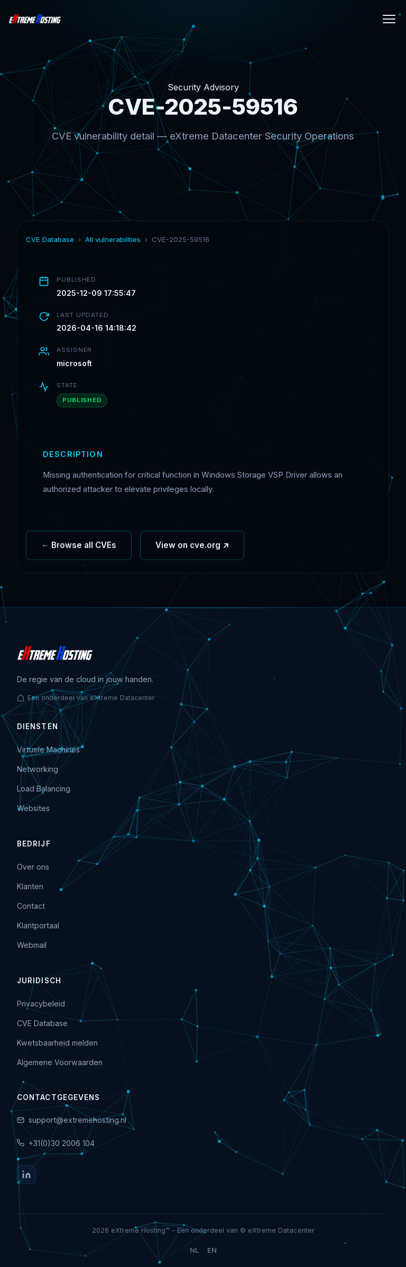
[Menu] (389, 19)
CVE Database (50, 239)
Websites (33, 808)
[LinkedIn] (26, 1174)
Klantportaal (38, 925)
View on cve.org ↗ (192, 549)
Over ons (33, 866)
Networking (37, 769)
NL (194, 1250)
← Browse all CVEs (78, 549)
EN (212, 1250)
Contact (31, 905)
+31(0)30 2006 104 (62, 1143)
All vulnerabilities (113, 239)
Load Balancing (43, 788)
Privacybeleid (41, 1003)
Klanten (30, 886)
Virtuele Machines (48, 749)
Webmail (32, 944)
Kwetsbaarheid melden (57, 1042)
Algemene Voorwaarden (60, 1062)
